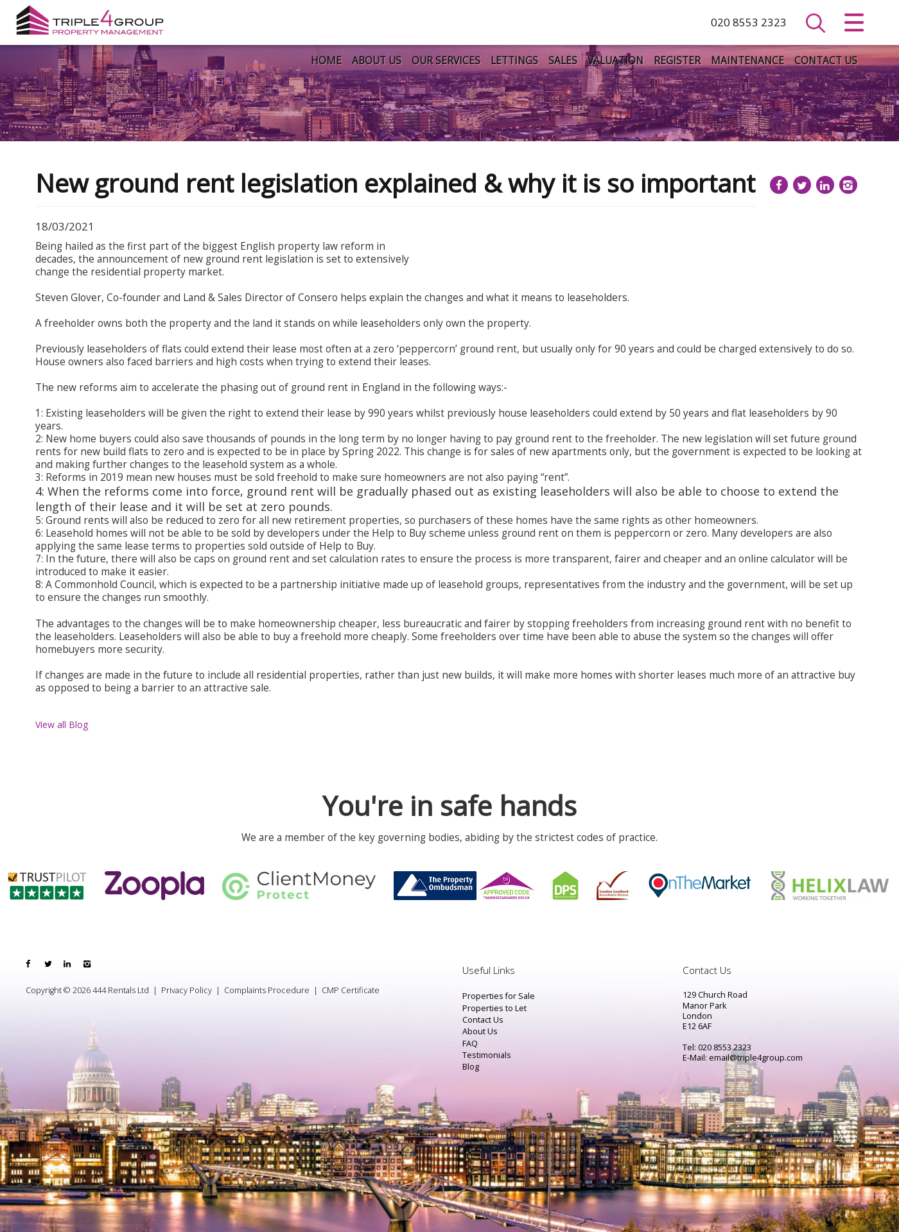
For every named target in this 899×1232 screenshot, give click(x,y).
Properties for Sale (498, 996)
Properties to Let (494, 1008)
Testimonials (486, 1055)
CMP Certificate (351, 990)
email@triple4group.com (756, 1057)
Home (326, 60)
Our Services (446, 60)
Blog (470, 1066)
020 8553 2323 (749, 22)
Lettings (514, 60)
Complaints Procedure (267, 990)
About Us (376, 60)
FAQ (470, 1043)
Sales (562, 60)
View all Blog (61, 724)
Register (677, 60)
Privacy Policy (186, 990)
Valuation (615, 60)
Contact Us (825, 60)
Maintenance (747, 60)
